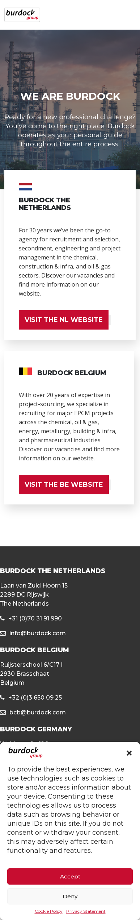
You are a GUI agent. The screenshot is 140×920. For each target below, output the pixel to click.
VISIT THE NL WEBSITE (64, 320)
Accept (70, 876)
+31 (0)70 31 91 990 (35, 618)
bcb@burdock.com (37, 712)
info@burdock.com (37, 633)
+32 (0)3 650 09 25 (35, 697)
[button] (129, 752)
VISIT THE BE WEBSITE (64, 485)
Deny (70, 896)
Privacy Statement (86, 911)
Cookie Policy (49, 911)
